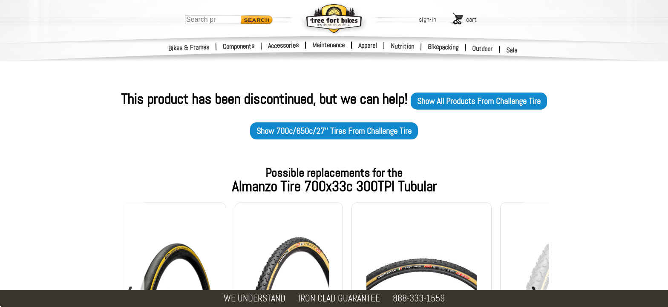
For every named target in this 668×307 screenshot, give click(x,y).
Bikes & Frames (189, 48)
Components (239, 46)
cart (471, 19)
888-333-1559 (419, 298)
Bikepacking (443, 47)
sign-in (427, 19)
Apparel (367, 45)
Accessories (283, 45)
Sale (512, 50)
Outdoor (482, 48)
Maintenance (328, 45)
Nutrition (402, 46)
